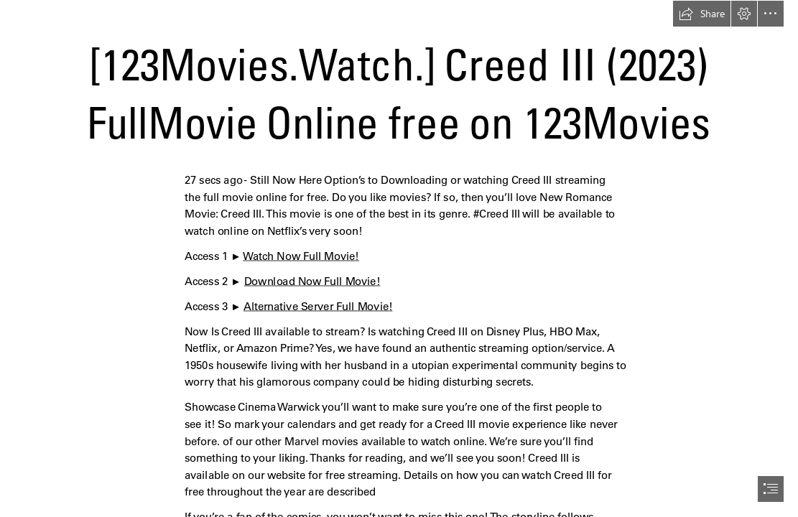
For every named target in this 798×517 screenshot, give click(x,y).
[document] (399, 258)
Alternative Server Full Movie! (317, 306)
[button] (701, 14)
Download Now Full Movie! (312, 281)
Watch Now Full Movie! (301, 256)
